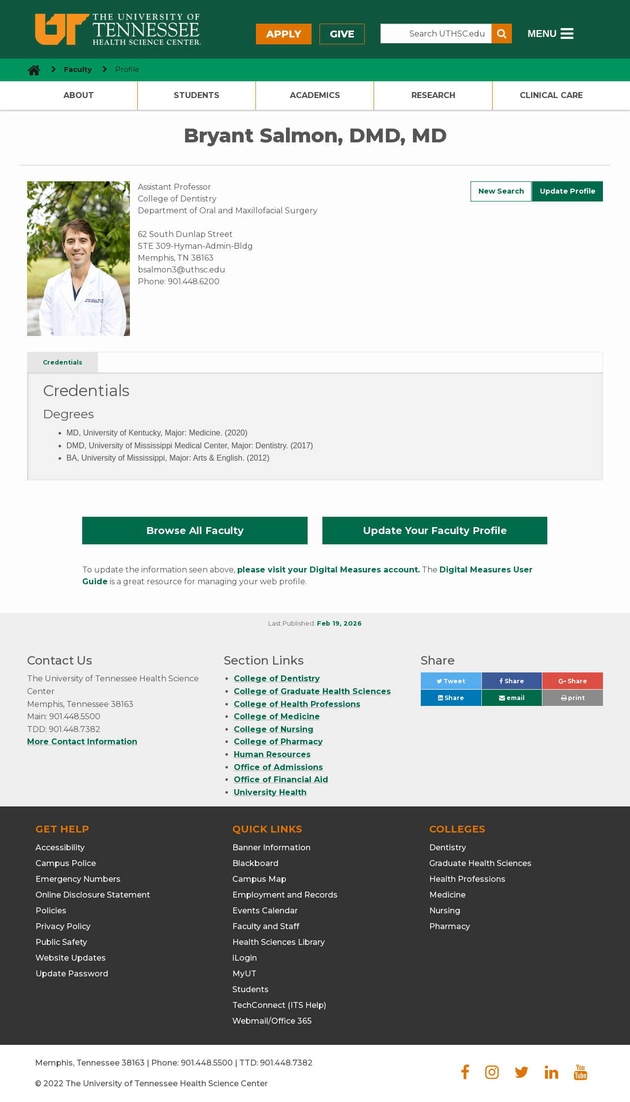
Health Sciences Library (278, 942)
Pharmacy (449, 926)
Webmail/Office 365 (272, 1021)
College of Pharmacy (278, 741)
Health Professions (467, 879)
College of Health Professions (297, 704)
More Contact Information (82, 741)
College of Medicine (277, 716)
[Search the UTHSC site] (436, 33)
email (512, 697)
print (573, 697)
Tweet (459, 683)
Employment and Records (285, 895)
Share (521, 683)
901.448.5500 (207, 1063)
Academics (315, 95)
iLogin (244, 958)
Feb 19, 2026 (339, 623)
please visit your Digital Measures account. (328, 569)
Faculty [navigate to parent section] (78, 69)
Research (433, 95)
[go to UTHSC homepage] (30, 69)
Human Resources (272, 754)
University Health (270, 792)
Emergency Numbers (78, 879)
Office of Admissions (278, 767)
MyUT (244, 973)
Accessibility (60, 847)
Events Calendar (265, 910)
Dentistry (447, 847)
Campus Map (259, 879)
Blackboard (255, 863)
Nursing (444, 910)
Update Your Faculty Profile (435, 530)
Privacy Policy (63, 926)
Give (342, 34)
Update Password (71, 973)
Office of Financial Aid (281, 779)
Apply (283, 34)
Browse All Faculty (195, 530)
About (78, 95)
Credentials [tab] (62, 362)
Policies (50, 910)
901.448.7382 (286, 1063)
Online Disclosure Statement (92, 895)
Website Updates (70, 958)
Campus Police (65, 863)
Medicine (447, 895)
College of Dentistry (277, 678)
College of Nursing (274, 729)
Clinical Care (551, 95)
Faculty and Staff (265, 926)
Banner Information (271, 847)
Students (197, 95)
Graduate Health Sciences (480, 863)
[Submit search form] (502, 33)
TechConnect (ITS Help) (279, 1005)
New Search (501, 191)
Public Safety (61, 942)
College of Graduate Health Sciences (312, 691)
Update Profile (568, 191)
